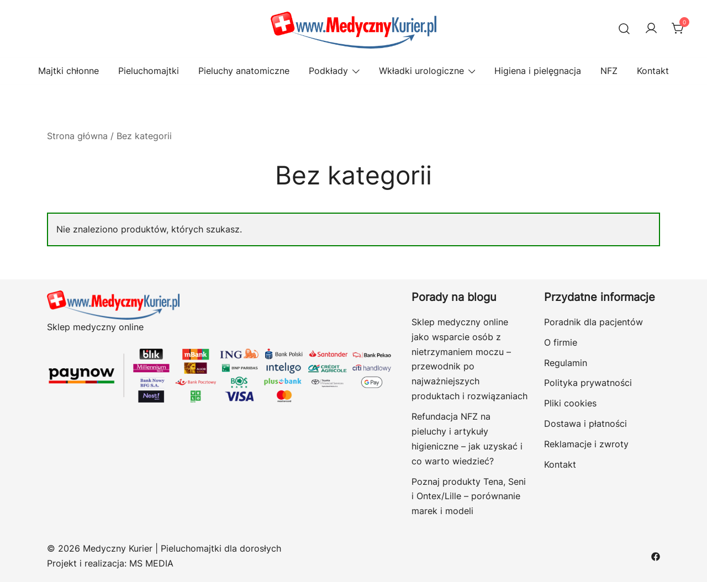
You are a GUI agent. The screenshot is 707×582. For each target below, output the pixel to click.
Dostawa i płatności (585, 423)
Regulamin (565, 362)
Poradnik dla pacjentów (593, 321)
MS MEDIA (151, 563)
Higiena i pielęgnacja (537, 70)
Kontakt (653, 70)
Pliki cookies (570, 403)
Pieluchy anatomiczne (243, 70)
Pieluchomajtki (148, 70)
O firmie (560, 342)
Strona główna (77, 135)
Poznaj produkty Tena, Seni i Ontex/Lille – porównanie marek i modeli (468, 496)
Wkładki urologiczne (421, 70)
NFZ (609, 70)
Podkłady (328, 70)
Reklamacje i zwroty (586, 443)
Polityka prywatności (588, 382)
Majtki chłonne (68, 70)
